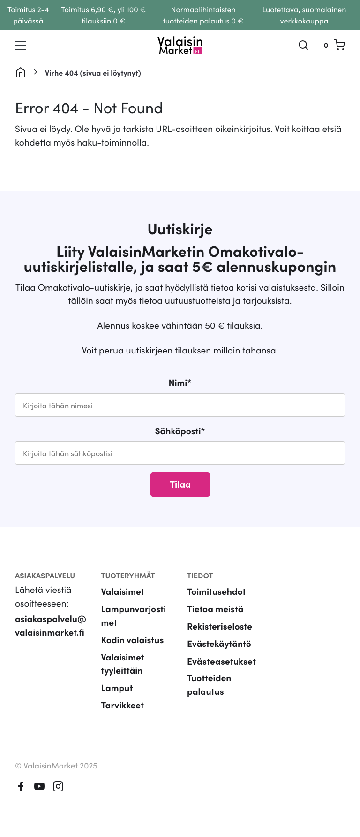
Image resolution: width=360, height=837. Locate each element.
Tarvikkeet (122, 705)
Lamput (117, 687)
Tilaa (180, 483)
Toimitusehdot (216, 591)
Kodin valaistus (132, 639)
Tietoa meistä (215, 608)
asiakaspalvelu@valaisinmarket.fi (50, 625)
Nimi (180, 382)
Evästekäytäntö (219, 643)
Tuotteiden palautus (209, 684)
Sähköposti (180, 430)
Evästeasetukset (221, 660)
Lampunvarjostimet (133, 615)
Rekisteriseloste (219, 626)
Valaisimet (122, 591)
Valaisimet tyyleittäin (122, 664)
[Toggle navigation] (20, 46)
